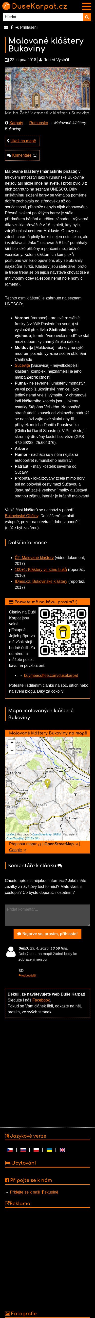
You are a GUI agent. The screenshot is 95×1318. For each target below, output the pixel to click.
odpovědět (27, 975)
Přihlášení (27, 27)
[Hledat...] (43, 17)
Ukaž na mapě (23, 141)
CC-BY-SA (32, 838)
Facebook (41, 1000)
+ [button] (12, 743)
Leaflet (10, 834)
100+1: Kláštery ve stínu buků (41, 569)
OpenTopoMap (15, 838)
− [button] (12, 751)
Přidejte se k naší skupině (34, 1192)
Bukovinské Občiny (21, 516)
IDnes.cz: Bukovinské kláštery (41, 581)
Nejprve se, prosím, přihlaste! (47, 934)
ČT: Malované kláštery (34, 558)
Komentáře (21, 155)
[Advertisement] (46, 1072)
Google (15, 850)
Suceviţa (22, 365)
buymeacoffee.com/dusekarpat (51, 675)
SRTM (57, 834)
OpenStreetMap (42, 834)
